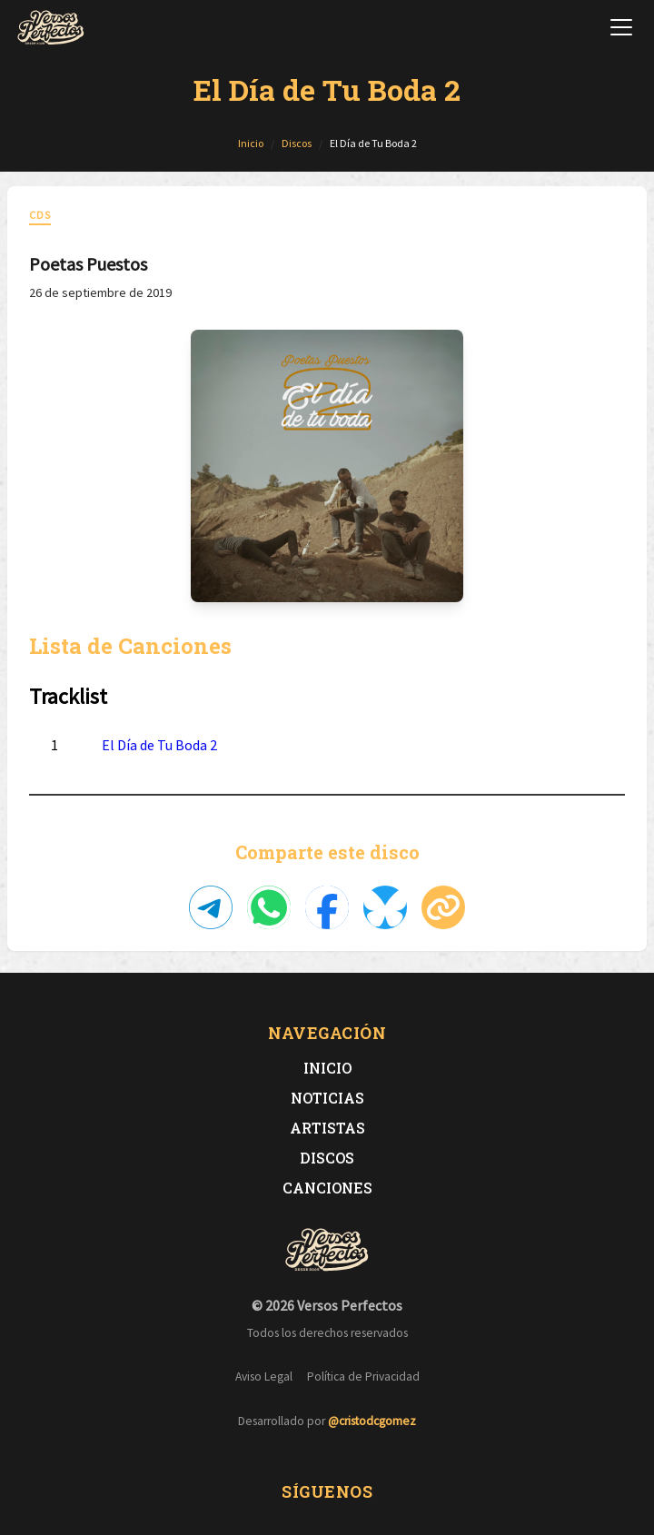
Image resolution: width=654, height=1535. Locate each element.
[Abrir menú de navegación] (621, 27)
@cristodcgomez (372, 1421)
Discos (327, 1157)
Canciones (327, 1187)
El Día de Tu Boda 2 (159, 745)
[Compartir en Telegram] (211, 907)
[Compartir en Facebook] (327, 907)
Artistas (327, 1127)
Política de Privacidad (363, 1376)
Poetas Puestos (88, 264)
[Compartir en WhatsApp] (269, 907)
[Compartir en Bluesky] (385, 907)
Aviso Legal (263, 1376)
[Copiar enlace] (443, 907)
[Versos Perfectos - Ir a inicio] (51, 27)
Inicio (327, 1067)
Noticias (327, 1097)
